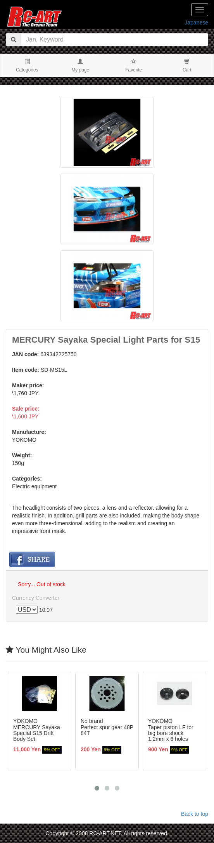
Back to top (194, 814)
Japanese (196, 22)
